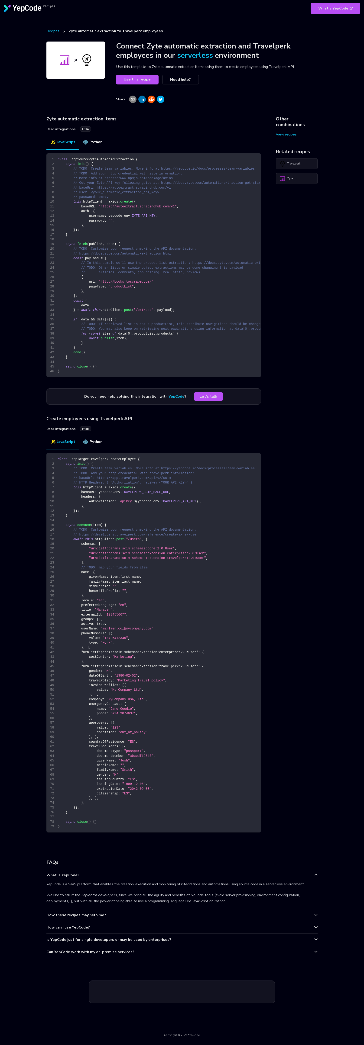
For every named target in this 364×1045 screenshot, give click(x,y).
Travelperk (290, 164)
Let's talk (208, 396)
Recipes (52, 31)
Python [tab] (92, 142)
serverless (195, 55)
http (85, 129)
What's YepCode (335, 8)
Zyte (286, 178)
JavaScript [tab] (62, 142)
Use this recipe (137, 79)
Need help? (180, 79)
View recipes (286, 134)
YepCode (177, 396)
